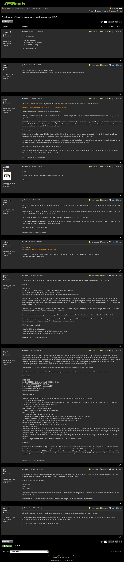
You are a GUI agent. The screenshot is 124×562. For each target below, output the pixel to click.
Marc (5, 65)
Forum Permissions (116, 551)
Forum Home (8, 8)
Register (113, 11)
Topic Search (105, 27)
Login (120, 11)
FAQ (92, 11)
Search (99, 11)
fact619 (6, 167)
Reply (119, 32)
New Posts (115, 8)
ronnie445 (8, 32)
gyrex (6, 276)
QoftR (6, 242)
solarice (7, 99)
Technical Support (18, 8)
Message (25, 26)
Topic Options (116, 27)
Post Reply (7, 22)
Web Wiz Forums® (63, 556)
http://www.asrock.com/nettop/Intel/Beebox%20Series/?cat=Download (44, 108)
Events (104, 11)
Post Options (94, 32)
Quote (113, 32)
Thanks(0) (104, 32)
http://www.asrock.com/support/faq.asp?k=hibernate (39, 249)
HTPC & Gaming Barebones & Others (37, 8)
